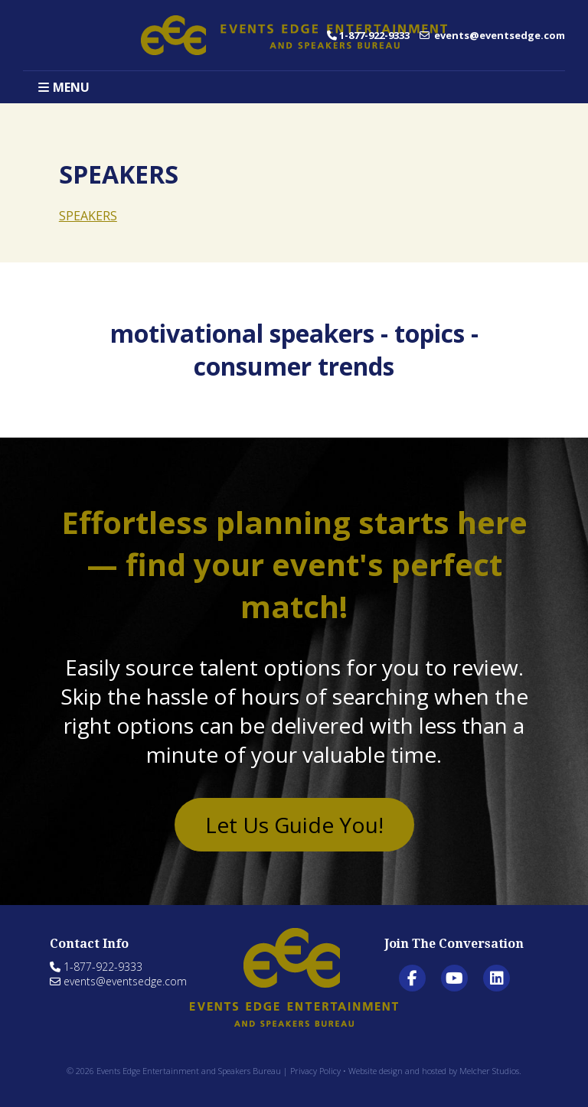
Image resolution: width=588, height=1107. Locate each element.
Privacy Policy (315, 1070)
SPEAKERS (88, 215)
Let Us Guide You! (294, 824)
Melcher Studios (489, 1070)
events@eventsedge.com (492, 35)
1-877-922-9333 (368, 35)
